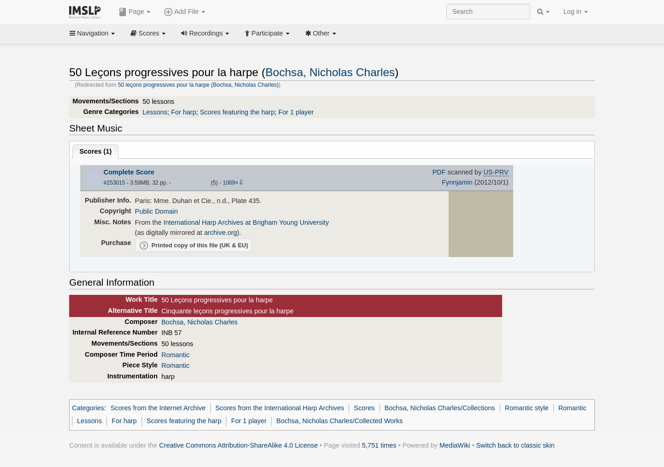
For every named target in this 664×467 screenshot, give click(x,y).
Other (320, 33)
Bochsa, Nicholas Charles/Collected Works (339, 421)
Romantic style (527, 408)
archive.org (220, 232)
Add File (184, 12)
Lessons (154, 112)
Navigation (92, 33)
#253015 (114, 183)
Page (135, 12)
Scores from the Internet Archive (158, 408)
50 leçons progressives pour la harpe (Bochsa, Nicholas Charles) (198, 85)
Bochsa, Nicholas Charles (330, 72)
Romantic (175, 355)
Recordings (205, 33)
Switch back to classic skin (515, 445)
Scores (148, 33)
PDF (439, 172)
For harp (183, 112)
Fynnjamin (457, 182)
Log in (575, 11)
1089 (229, 183)
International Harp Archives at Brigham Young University (246, 222)
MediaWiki (454, 445)
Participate (267, 33)
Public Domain (156, 211)
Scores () (95, 151)
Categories (88, 408)
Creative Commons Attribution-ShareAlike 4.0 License (238, 445)
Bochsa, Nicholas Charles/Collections (440, 408)
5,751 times (379, 445)
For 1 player (296, 112)
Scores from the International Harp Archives (279, 408)
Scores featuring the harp (237, 112)
